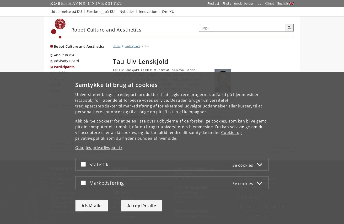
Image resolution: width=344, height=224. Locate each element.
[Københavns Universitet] (58, 28)
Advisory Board (66, 61)
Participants (64, 66)
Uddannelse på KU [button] (66, 11)
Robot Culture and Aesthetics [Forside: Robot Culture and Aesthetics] (79, 46)
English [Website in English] (282, 3)
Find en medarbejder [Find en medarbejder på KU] (237, 3)
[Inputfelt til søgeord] (242, 28)
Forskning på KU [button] (101, 11)
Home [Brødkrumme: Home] (116, 46)
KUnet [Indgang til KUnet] (269, 3)
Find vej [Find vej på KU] (213, 3)
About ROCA (64, 55)
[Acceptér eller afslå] (84, 164)
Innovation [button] (148, 11)
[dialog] (172, 148)
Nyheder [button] (126, 11)
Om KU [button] (168, 11)
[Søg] (289, 28)
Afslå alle (91, 205)
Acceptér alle (141, 205)
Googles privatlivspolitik (99, 147)
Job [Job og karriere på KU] (259, 3)
